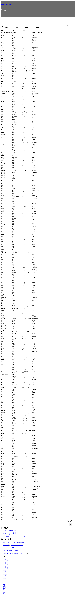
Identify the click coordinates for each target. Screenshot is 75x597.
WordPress (11, 595)
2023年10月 (5, 566)
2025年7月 (5, 562)
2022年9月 (5, 570)
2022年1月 (5, 578)
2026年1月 (5, 559)
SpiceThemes (24, 595)
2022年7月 (5, 572)
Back (69, 24)
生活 (4, 592)
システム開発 (6, 590)
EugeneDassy (22, 542)
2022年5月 (5, 575)
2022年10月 (5, 568)
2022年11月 (5, 567)
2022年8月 (5, 571)
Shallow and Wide (6, 4)
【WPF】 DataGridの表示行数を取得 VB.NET (13, 550)
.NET (4, 584)
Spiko (18, 595)
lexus (25, 550)
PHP (4, 588)
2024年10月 (5, 564)
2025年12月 (5, 561)
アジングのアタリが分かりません (8, 534)
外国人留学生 (6, 545)
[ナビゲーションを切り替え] (1, 9)
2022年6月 (5, 574)
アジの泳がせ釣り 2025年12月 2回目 (9, 532)
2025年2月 (5, 563)
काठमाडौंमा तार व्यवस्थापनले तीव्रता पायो (10, 542)
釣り (4, 593)
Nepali (4, 587)
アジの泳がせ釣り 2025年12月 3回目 (9, 530)
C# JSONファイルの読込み (9, 547)
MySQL (4, 586)
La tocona (18, 547)
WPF (4, 589)
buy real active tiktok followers (17, 545)
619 (25, 553)
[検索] (70, 524)
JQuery (4, 585)
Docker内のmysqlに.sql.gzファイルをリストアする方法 (13, 536)
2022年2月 (5, 576)
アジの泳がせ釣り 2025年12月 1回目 (9, 533)
